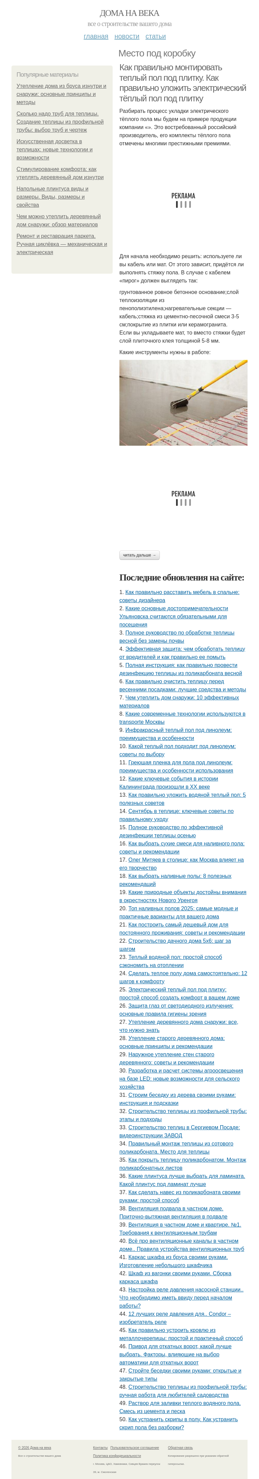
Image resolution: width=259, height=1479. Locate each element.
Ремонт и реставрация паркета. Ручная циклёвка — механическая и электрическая (62, 244)
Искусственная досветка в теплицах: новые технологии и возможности (55, 150)
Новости (126, 36)
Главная (96, 36)
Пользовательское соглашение (135, 1448)
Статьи (155, 36)
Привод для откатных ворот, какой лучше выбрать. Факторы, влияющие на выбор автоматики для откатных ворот (175, 1354)
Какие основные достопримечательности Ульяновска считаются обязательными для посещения (173, 616)
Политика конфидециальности (117, 1456)
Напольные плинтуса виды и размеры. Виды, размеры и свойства (52, 197)
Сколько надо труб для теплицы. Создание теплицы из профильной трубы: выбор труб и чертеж (60, 122)
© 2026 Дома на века (34, 1448)
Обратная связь (180, 1448)
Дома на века (129, 13)
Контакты (100, 1448)
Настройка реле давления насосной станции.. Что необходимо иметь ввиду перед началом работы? (181, 1298)
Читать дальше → (139, 555)
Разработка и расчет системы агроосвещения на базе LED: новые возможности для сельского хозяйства (181, 1079)
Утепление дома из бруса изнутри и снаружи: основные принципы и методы (61, 94)
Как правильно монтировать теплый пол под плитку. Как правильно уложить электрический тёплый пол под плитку (182, 82)
